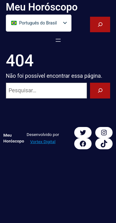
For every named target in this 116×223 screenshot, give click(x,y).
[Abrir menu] (58, 40)
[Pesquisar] (100, 90)
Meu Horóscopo (42, 7)
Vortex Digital (43, 141)
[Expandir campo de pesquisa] (100, 25)
